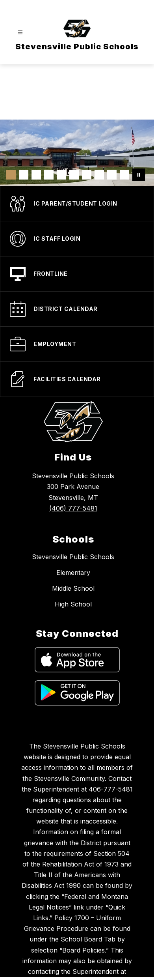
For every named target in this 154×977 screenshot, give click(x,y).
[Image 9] (112, 175)
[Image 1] (11, 175)
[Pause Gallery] (138, 174)
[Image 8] (99, 175)
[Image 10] (124, 175)
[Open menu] (20, 32)
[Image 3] (36, 175)
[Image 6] (74, 175)
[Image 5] (61, 175)
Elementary (73, 572)
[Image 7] (86, 175)
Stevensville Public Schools (73, 557)
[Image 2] (23, 175)
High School (73, 604)
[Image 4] (49, 175)
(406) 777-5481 (73, 508)
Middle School (73, 588)
